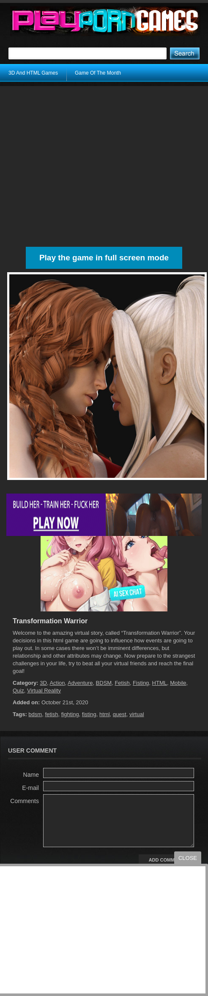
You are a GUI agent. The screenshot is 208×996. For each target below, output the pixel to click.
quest (119, 714)
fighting (70, 714)
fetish (51, 714)
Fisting (141, 683)
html (104, 714)
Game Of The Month (98, 73)
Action (57, 683)
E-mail (30, 787)
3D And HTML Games (33, 73)
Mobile (178, 683)
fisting (89, 714)
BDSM (104, 683)
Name (31, 774)
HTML (159, 683)
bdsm (35, 714)
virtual (136, 714)
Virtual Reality (44, 690)
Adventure (80, 683)
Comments (24, 801)
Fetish (122, 683)
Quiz (18, 690)
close (187, 858)
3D (43, 683)
